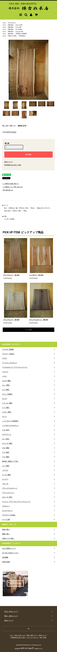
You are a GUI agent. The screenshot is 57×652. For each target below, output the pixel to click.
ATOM (44, 637)
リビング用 (18, 27)
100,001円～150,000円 (21, 33)
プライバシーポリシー (32, 637)
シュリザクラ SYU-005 (36, 275)
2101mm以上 (22, 35)
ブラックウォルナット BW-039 (38, 320)
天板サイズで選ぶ (12, 35)
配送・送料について (32, 635)
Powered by (28, 648)
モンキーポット (12, 22)
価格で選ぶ (11, 33)
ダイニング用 (19, 24)
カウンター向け (19, 31)
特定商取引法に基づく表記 (12, 165)
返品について (8, 162)
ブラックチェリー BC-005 (11, 275)
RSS (41, 637)
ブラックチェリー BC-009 (11, 320)
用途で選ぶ (11, 24)
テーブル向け (19, 29)
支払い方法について (20, 635)
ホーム (4, 22)
